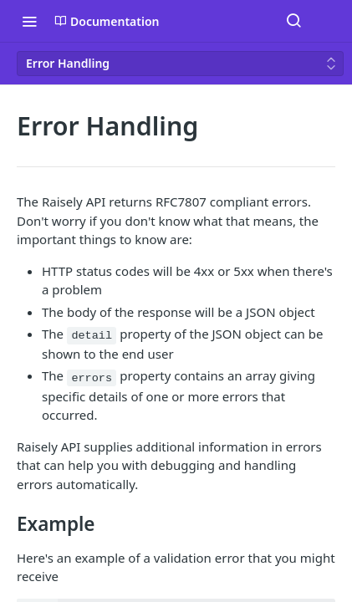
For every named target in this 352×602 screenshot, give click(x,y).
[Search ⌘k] (293, 20)
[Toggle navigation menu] (29, 20)
